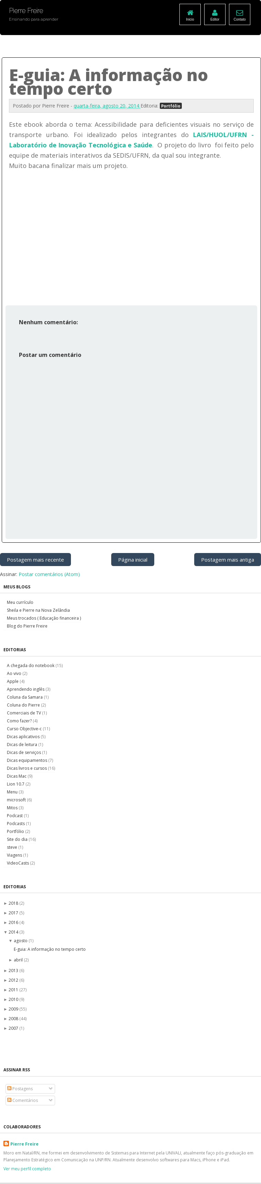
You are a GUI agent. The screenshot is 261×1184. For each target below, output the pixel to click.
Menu (13, 792)
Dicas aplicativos (24, 737)
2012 (14, 980)
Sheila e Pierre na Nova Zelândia (38, 610)
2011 (14, 990)
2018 (14, 903)
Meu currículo (20, 602)
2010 (14, 999)
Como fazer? (20, 721)
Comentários (22, 1100)
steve (12, 847)
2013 (14, 970)
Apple (13, 681)
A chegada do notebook (31, 665)
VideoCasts (18, 863)
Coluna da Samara (25, 697)
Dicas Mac (17, 776)
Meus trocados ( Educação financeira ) (44, 618)
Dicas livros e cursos (27, 768)
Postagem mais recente (35, 559)
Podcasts (16, 823)
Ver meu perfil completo (27, 1169)
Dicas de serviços (24, 752)
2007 (14, 1028)
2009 (14, 1009)
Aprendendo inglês (26, 689)
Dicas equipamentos (27, 760)
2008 (14, 1019)
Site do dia (18, 839)
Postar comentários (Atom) (49, 574)
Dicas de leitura (22, 744)
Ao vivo (14, 673)
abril (19, 960)
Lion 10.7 (16, 784)
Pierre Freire (24, 1144)
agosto (21, 941)
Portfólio (170, 106)
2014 (14, 932)
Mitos (13, 808)
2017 (14, 913)
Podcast (15, 816)
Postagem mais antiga (227, 559)
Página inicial (132, 559)
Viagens (15, 855)
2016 (14, 922)
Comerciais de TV (24, 713)
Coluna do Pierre (24, 705)
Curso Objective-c (25, 729)
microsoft (17, 800)
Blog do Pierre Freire (27, 626)
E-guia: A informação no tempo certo (50, 949)
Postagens (20, 1089)
